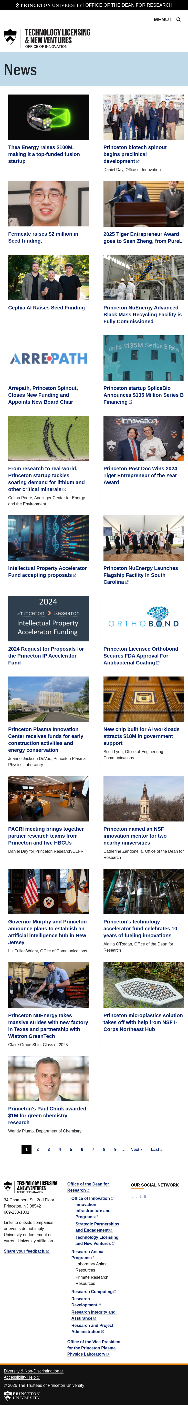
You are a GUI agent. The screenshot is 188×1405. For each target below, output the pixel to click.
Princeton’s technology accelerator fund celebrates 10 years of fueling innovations (140, 928)
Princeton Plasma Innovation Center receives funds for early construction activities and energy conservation (45, 739)
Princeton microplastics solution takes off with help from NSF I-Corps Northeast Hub (143, 1022)
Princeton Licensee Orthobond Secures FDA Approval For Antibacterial (140, 655)
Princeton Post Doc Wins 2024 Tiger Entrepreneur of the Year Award (140, 475)
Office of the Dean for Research (128, 5)
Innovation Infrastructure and (94, 1210)
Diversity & (34, 1371)
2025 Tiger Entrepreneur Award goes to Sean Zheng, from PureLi (143, 237)
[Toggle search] (178, 19)
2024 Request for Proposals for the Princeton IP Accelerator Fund (46, 655)
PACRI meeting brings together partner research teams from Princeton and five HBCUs (46, 836)
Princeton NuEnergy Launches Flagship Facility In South (140, 575)
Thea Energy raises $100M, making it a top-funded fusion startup (44, 154)
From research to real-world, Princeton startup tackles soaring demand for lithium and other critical (46, 479)
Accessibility (22, 1377)
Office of (92, 1198)
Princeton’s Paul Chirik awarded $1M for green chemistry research (47, 1115)
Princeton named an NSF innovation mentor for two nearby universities (135, 836)
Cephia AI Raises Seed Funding (46, 307)
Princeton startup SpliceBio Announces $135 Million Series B (144, 395)
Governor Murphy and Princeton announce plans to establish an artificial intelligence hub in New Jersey (47, 932)
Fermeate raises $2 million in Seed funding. (43, 237)
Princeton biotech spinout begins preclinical (135, 154)
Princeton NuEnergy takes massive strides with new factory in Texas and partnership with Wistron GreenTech (48, 1026)
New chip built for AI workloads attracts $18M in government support (141, 736)
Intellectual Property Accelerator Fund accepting (47, 571)
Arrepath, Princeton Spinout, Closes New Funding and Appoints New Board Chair (43, 395)
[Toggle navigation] (163, 19)
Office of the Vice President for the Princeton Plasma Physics (94, 1348)
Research (94, 1291)
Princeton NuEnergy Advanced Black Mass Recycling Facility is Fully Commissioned (142, 314)
